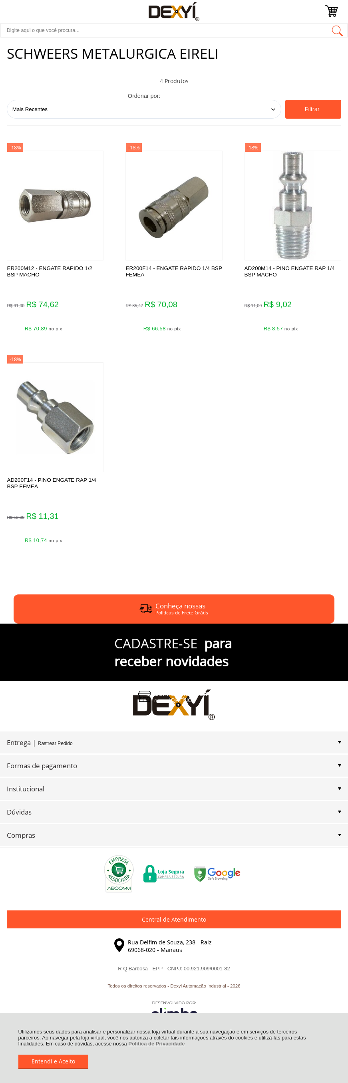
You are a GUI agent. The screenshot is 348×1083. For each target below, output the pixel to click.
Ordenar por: (144, 96)
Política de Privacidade (156, 1044)
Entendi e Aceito (53, 1061)
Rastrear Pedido (55, 750)
